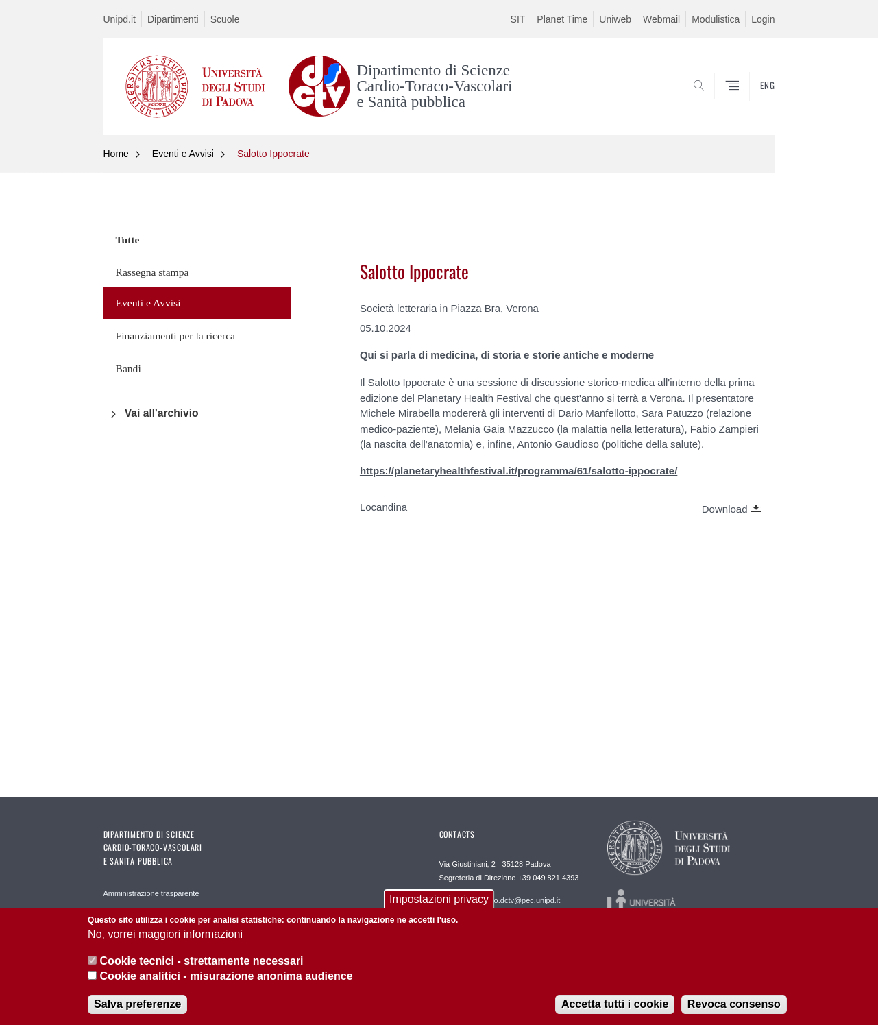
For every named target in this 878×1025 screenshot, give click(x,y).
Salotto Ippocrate (273, 153)
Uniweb (615, 19)
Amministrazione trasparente (151, 893)
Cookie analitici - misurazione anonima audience (226, 979)
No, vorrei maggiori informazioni (165, 937)
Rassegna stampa (152, 272)
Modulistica (716, 19)
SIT (518, 19)
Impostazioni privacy (439, 902)
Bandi (128, 368)
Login (763, 19)
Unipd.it (119, 19)
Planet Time (562, 19)
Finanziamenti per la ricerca (175, 335)
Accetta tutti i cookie (614, 1008)
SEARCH (750, 102)
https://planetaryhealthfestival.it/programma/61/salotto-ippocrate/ (518, 471)
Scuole (225, 19)
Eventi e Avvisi (183, 153)
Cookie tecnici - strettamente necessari (202, 964)
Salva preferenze (137, 1008)
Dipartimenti (173, 19)
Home (116, 153)
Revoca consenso (734, 1008)
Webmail (661, 19)
